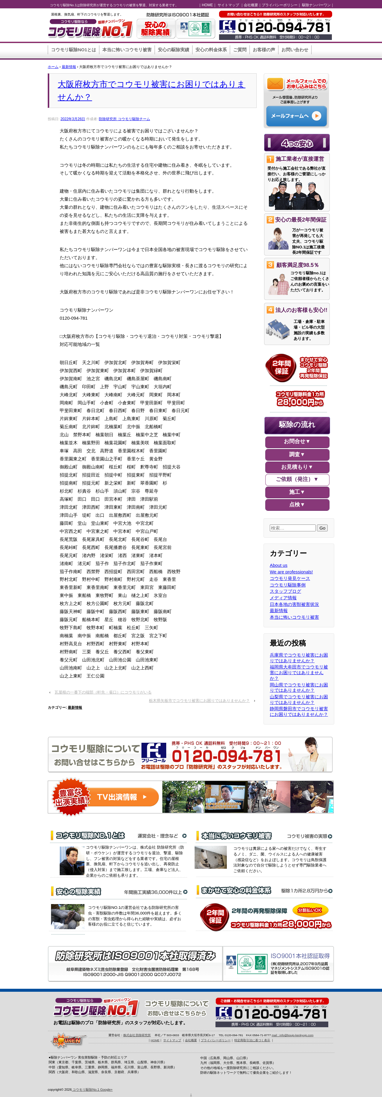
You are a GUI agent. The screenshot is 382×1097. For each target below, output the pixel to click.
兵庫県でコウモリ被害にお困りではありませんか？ (299, 657)
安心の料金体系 (211, 49)
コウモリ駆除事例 (288, 584)
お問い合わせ (294, 49)
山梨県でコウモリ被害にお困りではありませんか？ (299, 699)
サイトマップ (228, 5)
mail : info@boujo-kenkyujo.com (292, 1035)
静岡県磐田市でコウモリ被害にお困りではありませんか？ (299, 711)
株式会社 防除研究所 (137, 1035)
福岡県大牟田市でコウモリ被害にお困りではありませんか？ (299, 672)
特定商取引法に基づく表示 (252, 1040)
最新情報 (69, 67)
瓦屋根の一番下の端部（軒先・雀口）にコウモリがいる (103, 692)
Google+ (106, 1089)
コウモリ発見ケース (290, 578)
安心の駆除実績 (173, 49)
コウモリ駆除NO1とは (73, 49)
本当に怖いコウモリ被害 (127, 49)
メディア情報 (283, 597)
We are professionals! (291, 571)
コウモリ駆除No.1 (86, 1089)
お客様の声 (264, 49)
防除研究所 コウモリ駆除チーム (124, 119)
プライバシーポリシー (280, 5)
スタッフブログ (285, 591)
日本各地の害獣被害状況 (294, 604)
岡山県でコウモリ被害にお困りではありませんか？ (299, 687)
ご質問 (240, 49)
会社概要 (251, 5)
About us (278, 565)
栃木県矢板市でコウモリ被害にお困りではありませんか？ (199, 700)
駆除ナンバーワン (316, 5)
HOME (207, 5)
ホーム (53, 67)
